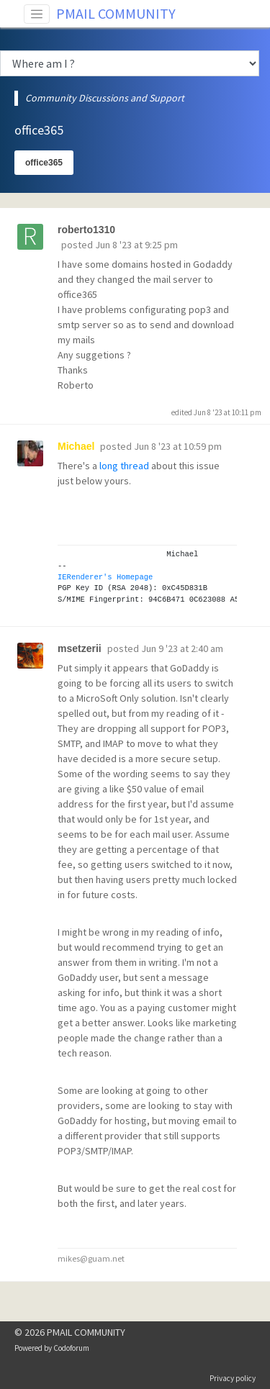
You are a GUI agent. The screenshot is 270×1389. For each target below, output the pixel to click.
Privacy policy (233, 1378)
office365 (44, 163)
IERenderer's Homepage (105, 577)
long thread (124, 465)
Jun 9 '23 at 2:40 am (182, 648)
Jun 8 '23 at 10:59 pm (178, 446)
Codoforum (71, 1348)
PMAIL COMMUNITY (116, 13)
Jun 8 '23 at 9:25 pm (136, 244)
